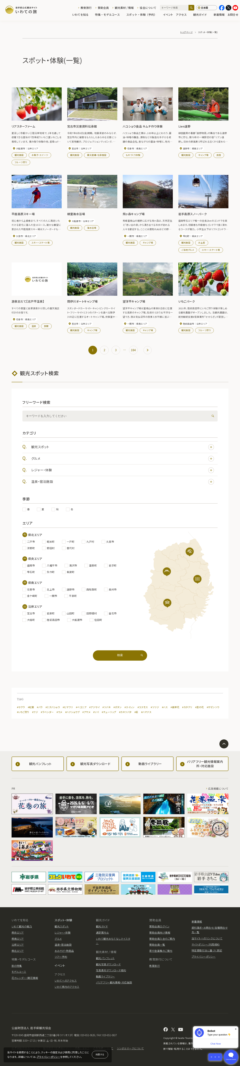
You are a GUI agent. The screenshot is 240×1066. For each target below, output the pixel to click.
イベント (168, 15)
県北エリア (18, 951)
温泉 (34, 326)
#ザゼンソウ (213, 707)
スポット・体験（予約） (143, 15)
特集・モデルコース (109, 15)
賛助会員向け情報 (159, 932)
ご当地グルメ (187, 249)
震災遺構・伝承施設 (96, 154)
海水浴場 (91, 227)
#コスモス (143, 707)
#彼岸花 (175, 707)
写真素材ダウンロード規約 (111, 970)
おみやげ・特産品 (64, 951)
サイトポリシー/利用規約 (206, 944)
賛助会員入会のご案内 (162, 938)
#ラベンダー (47, 712)
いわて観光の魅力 (22, 926)
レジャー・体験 (122, 470)
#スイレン (129, 707)
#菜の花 (199, 707)
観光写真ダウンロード (108, 964)
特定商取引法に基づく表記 (207, 950)
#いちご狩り (23, 712)
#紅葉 (31, 707)
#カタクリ (187, 707)
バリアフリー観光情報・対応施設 (114, 982)
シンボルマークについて (130, 1048)
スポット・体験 (63, 920)
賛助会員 (103, 8)
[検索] (191, 7)
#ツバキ (106, 707)
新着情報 (219, 15)
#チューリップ (109, 712)
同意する (100, 1054)
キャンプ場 (203, 154)
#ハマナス (146, 712)
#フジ (35, 712)
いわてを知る (82, 15)
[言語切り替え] (206, 8)
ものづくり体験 (133, 154)
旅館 (46, 326)
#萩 (136, 712)
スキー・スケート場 (41, 242)
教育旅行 (86, 8)
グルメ (122, 459)
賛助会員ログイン (159, 926)
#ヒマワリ (68, 707)
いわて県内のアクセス (67, 987)
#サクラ (21, 707)
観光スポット (122, 447)
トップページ (186, 32)
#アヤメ (86, 712)
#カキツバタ (125, 712)
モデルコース (19, 972)
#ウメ (59, 712)
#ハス (165, 707)
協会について (148, 8)
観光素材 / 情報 (124, 8)
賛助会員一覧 (157, 944)
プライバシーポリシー (48, 1057)
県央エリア (18, 932)
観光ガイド (202, 15)
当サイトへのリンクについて (207, 938)
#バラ (39, 707)
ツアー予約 (61, 957)
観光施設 (19, 154)
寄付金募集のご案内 (160, 951)
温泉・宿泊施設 (122, 482)
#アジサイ (94, 707)
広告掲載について (218, 788)
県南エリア (18, 938)
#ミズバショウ (53, 707)
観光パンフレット (105, 958)
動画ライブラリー (105, 976)
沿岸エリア (18, 944)
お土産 (201, 242)
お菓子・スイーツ (40, 154)
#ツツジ (155, 707)
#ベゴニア (81, 707)
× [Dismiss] (236, 1029)
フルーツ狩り (21, 162)
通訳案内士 (102, 932)
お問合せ (233, 15)
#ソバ (96, 712)
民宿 (219, 154)
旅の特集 (17, 966)
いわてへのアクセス (66, 980)
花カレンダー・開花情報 (25, 978)
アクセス (183, 15)
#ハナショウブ (72, 712)
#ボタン (117, 707)
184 (133, 350)
